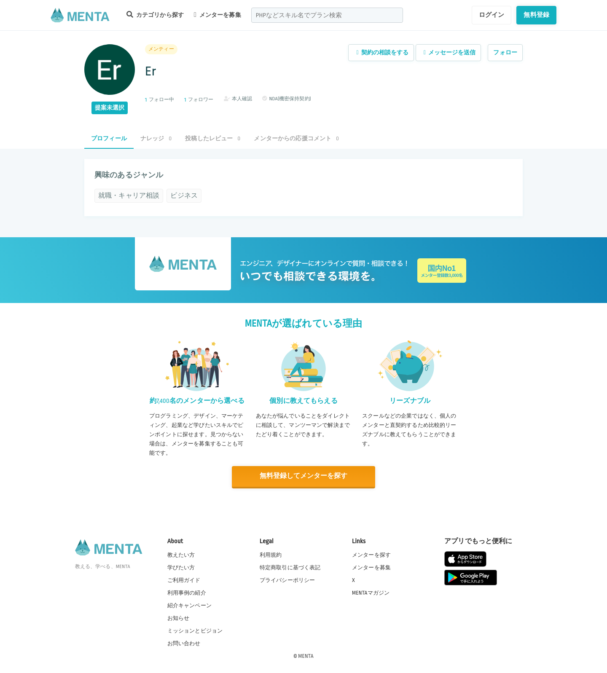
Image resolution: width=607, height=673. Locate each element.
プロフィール (109, 138)
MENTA (306, 656)
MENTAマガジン (370, 592)
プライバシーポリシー (287, 580)
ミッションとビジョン (195, 630)
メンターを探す (371, 554)
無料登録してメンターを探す (303, 476)
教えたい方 (181, 554)
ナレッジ (156, 138)
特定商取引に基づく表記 (290, 567)
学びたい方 (181, 567)
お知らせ (178, 618)
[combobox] (327, 15)
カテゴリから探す (155, 14)
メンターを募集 (217, 14)
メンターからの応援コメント (296, 138)
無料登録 (536, 14)
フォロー (505, 52)
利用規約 (271, 554)
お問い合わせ (184, 643)
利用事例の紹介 (186, 592)
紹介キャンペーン (189, 605)
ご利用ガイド (184, 580)
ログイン (492, 14)
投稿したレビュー (212, 138)
